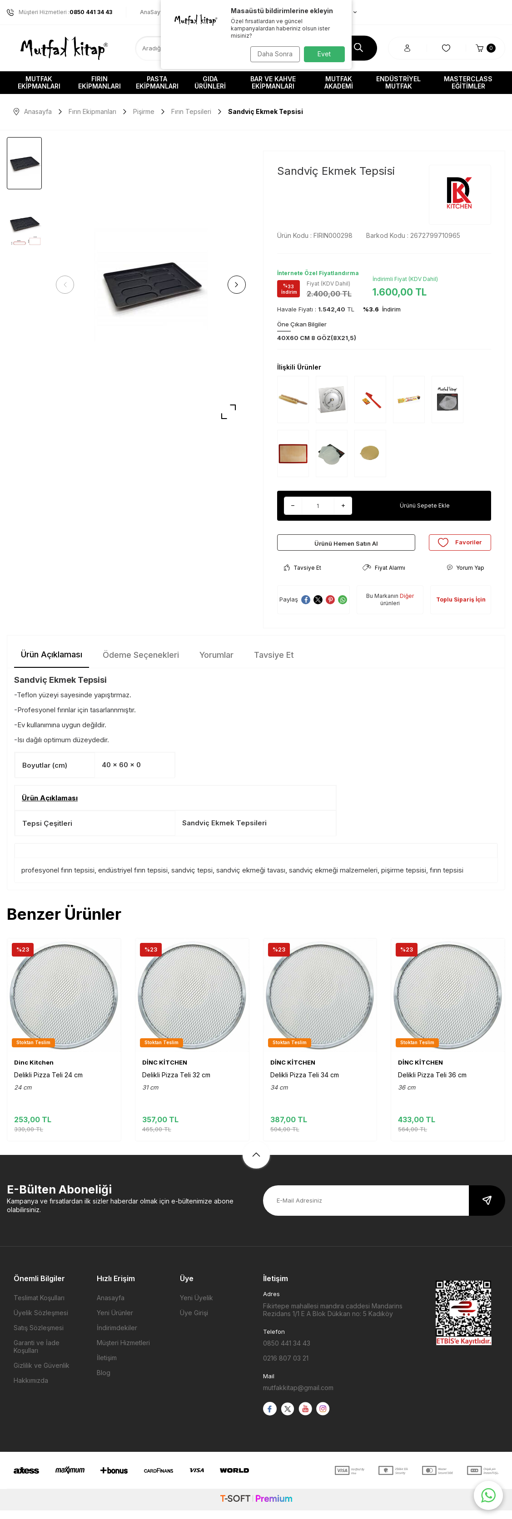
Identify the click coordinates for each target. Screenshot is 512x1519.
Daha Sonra (272, 54)
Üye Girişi (194, 1322)
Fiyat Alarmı (384, 576)
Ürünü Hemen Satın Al (346, 546)
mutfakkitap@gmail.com (298, 1397)
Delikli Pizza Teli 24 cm (48, 1083)
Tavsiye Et (302, 576)
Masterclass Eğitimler (468, 82)
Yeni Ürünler (115, 1322)
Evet (324, 54)
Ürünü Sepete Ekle (425, 505)
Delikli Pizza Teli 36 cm (432, 1083)
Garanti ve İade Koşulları (37, 1355)
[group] (150, 285)
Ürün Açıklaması (51, 663)
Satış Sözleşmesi (39, 1337)
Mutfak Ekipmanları (39, 82)
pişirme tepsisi (403, 879)
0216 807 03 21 (285, 1367)
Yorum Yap (465, 576)
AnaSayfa (153, 12)
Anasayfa (33, 111)
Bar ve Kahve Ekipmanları (273, 82)
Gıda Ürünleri (210, 82)
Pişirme (143, 111)
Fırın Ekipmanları (99, 82)
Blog (103, 1382)
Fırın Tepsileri (191, 111)
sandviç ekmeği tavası (250, 879)
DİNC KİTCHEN (164, 1071)
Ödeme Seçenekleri (141, 664)
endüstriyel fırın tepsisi (133, 879)
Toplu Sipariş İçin (461, 608)
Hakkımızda (31, 1389)
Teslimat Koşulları (39, 1307)
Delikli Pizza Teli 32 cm (176, 1083)
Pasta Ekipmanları (157, 82)
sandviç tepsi (192, 879)
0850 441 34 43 (286, 1352)
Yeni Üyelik (196, 1307)
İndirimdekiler (117, 1337)
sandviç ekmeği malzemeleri (333, 879)
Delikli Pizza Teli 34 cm (304, 1083)
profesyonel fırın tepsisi (57, 879)
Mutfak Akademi (338, 82)
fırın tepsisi (446, 879)
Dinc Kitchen (34, 1071)
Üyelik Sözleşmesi (41, 1322)
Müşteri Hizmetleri (123, 1352)
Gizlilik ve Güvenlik (42, 1374)
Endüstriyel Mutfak (398, 82)
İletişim (107, 1367)
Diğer (407, 604)
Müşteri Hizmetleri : (59, 12)
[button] (68, 285)
